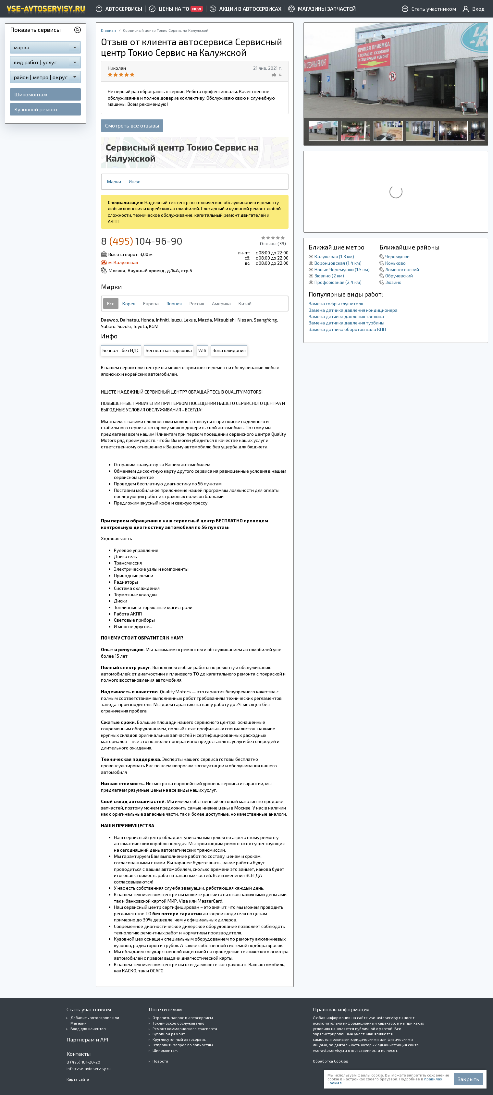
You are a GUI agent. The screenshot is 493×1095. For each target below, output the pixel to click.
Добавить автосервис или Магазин (94, 1020)
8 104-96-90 (141, 241)
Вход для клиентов (88, 1028)
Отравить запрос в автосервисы (183, 1017)
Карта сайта (78, 1079)
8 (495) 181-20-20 (83, 1062)
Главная (108, 30)
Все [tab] (111, 303)
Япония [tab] (174, 303)
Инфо (135, 181)
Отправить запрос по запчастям (183, 1044)
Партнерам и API (87, 1039)
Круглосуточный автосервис (179, 1039)
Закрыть (468, 1079)
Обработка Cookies (330, 1061)
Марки (114, 181)
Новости (160, 1061)
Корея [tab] (128, 303)
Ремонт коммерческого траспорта (185, 1028)
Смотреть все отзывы (132, 125)
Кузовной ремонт (36, 109)
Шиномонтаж (30, 94)
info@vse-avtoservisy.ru (89, 1068)
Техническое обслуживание (178, 1023)
